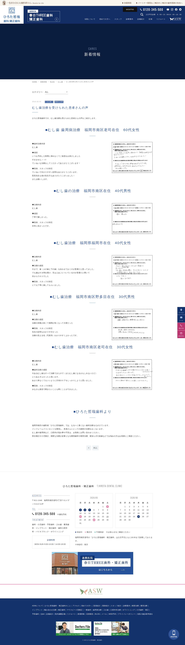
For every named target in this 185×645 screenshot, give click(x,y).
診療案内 (129, 19)
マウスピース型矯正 (75, 610)
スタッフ (118, 19)
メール (104, 614)
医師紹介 (105, 606)
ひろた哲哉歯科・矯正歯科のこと (58, 606)
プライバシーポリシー (126, 614)
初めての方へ (104, 19)
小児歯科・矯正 (143, 610)
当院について (89, 19)
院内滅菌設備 (60, 614)
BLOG (97, 614)
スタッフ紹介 (116, 606)
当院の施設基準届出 (145, 614)
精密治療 (135, 606)
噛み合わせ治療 (50, 610)
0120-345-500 (153, 9)
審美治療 (144, 606)
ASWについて (37, 606)
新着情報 (81, 614)
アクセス (76, 606)
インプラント (37, 610)
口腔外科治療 (115, 610)
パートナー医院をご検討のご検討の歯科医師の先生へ (160, 3)
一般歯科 (87, 610)
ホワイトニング (129, 610)
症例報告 (89, 614)
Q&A (43, 614)
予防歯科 (35, 614)
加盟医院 (128, 3)
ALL (95, 448)
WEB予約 (130, 9)
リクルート (161, 19)
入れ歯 (106, 610)
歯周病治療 (97, 610)
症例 (150, 19)
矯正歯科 (61, 610)
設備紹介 (141, 19)
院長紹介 (97, 606)
